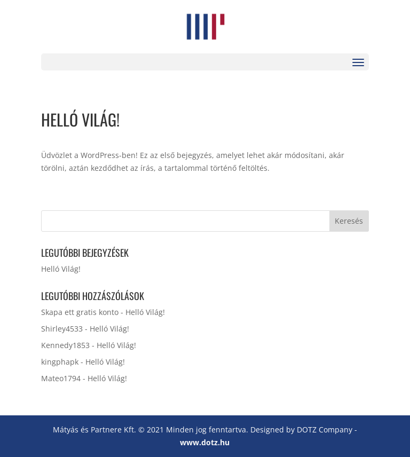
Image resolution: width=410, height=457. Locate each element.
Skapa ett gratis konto (80, 312)
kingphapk (59, 362)
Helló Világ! (61, 269)
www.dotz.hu (205, 442)
